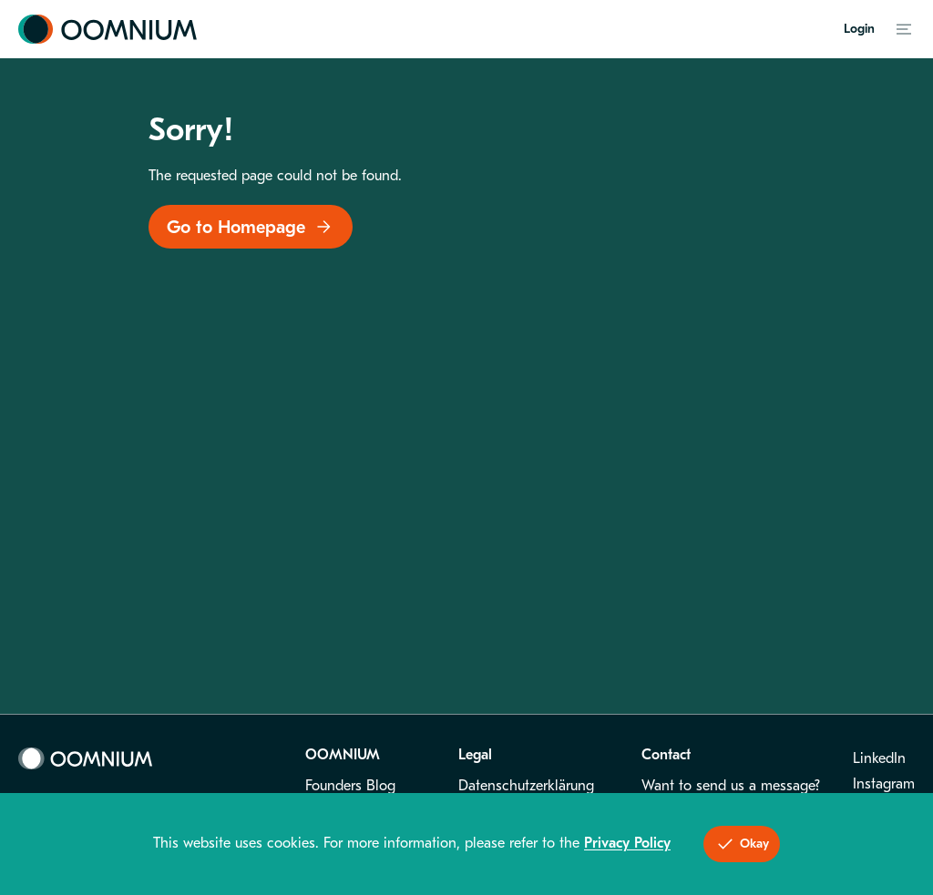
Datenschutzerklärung (526, 786)
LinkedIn (879, 758)
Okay (741, 844)
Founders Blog (350, 786)
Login (859, 28)
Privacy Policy (627, 843)
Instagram (884, 784)
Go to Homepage (250, 227)
